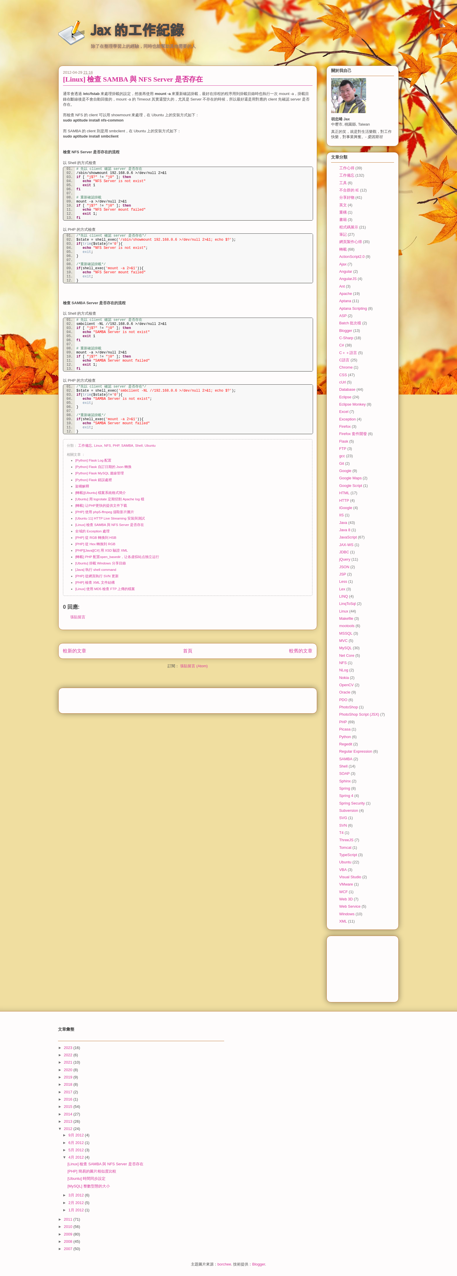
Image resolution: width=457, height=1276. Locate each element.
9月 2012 (76, 1135)
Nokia (344, 677)
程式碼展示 (348, 227)
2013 (68, 1121)
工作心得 (346, 168)
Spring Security (352, 803)
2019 (68, 1077)
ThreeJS (346, 840)
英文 (343, 205)
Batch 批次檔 (350, 323)
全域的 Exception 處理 (92, 531)
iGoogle (345, 508)
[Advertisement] (187, 698)
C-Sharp (346, 338)
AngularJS (348, 279)
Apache (345, 293)
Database (347, 389)
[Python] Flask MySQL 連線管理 (99, 473)
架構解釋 (82, 486)
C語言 (344, 360)
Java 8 (344, 530)
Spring (344, 788)
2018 (68, 1084)
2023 (68, 1048)
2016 (68, 1099)
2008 (68, 1241)
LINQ (343, 596)
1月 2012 (76, 1210)
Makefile (346, 618)
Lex (342, 589)
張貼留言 (77, 617)
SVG (343, 818)
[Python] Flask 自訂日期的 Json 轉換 (103, 467)
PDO (343, 700)
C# (341, 345)
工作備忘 (85, 445)
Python (345, 737)
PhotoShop (348, 707)
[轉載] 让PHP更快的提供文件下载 (101, 505)
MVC (343, 640)
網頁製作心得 (350, 242)
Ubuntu (150, 445)
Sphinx (345, 781)
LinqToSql (347, 603)
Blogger (345, 330)
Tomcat (345, 847)
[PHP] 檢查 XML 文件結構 (95, 582)
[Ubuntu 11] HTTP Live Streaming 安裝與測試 (110, 518)
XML (343, 921)
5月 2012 (76, 1150)
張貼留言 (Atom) (194, 666)
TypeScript (348, 855)
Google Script (350, 485)
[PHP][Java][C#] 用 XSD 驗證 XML (101, 550)
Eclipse (345, 397)
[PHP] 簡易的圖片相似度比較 (91, 1171)
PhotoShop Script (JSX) (359, 714)
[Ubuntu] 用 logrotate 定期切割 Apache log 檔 (109, 499)
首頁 (187, 650)
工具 (343, 183)
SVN (343, 825)
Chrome (346, 367)
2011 (68, 1219)
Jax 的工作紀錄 (137, 30)
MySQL (345, 648)
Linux (98, 445)
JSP (342, 574)
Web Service (350, 906)
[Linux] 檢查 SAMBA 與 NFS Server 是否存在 (133, 79)
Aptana (345, 301)
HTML (344, 493)
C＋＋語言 (348, 353)
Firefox (345, 426)
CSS (343, 375)
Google (345, 471)
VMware (346, 884)
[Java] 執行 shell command (95, 569)
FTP (343, 448)
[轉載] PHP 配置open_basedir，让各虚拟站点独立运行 (117, 557)
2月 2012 (76, 1203)
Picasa (345, 729)
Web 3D (346, 899)
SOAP (344, 773)
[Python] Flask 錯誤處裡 (93, 480)
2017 (68, 1092)
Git (341, 463)
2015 (68, 1106)
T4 (341, 832)
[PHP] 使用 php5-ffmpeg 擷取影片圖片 (104, 512)
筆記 (343, 234)
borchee (224, 1264)
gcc (342, 456)
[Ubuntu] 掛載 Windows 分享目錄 (100, 563)
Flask (343, 441)
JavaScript (348, 537)
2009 (68, 1234)
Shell (139, 445)
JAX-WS (346, 545)
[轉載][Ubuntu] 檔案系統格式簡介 (100, 492)
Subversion (348, 810)
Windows (347, 914)
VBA (343, 869)
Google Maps (350, 478)
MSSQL (346, 633)
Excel (344, 411)
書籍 (343, 219)
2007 (68, 1249)
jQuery (344, 559)
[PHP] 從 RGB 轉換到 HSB (95, 537)
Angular (345, 271)
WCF (343, 892)
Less (343, 581)
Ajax (343, 264)
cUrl (342, 382)
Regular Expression (355, 751)
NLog (343, 670)
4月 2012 (76, 1157)
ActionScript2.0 (352, 256)
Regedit (345, 744)
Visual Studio (350, 877)
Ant (342, 286)
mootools (347, 626)
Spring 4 (346, 795)
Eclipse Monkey (352, 404)
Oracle (344, 692)
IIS (341, 515)
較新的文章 (74, 650)
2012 (68, 1129)
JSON (344, 567)
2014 (68, 1114)
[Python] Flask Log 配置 (93, 460)
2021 (68, 1062)
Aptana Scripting (353, 308)
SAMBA (127, 445)
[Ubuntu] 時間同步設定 (86, 1178)
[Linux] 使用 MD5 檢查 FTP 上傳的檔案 (105, 589)
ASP (343, 316)
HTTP (344, 500)
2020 (68, 1070)
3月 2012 (76, 1195)
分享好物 (346, 197)
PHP (116, 445)
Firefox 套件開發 (353, 434)
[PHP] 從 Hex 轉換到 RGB (95, 544)
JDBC (344, 552)
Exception (347, 419)
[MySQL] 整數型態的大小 (88, 1186)
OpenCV (346, 685)
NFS (107, 445)
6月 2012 (76, 1143)
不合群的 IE (349, 190)
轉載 (343, 249)
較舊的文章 (300, 650)
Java (343, 522)
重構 (343, 212)
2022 (68, 1055)
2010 (68, 1226)
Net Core (346, 655)
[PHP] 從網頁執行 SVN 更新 (96, 576)
